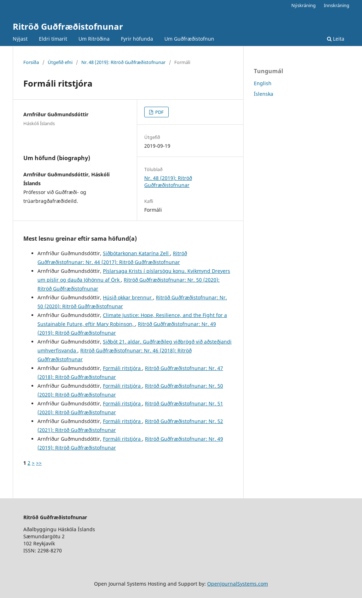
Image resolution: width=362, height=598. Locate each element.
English (263, 83)
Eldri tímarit (53, 38)
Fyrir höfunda (137, 38)
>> (39, 462)
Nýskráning (303, 5)
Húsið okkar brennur (128, 297)
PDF (159, 112)
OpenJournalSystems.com (237, 583)
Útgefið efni (60, 62)
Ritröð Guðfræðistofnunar (68, 26)
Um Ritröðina (94, 38)
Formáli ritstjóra (122, 368)
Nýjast (20, 38)
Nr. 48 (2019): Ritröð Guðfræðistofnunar (123, 62)
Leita (335, 38)
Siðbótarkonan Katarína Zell (136, 253)
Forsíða (31, 62)
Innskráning (336, 5)
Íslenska (263, 93)
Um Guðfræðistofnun (189, 38)
